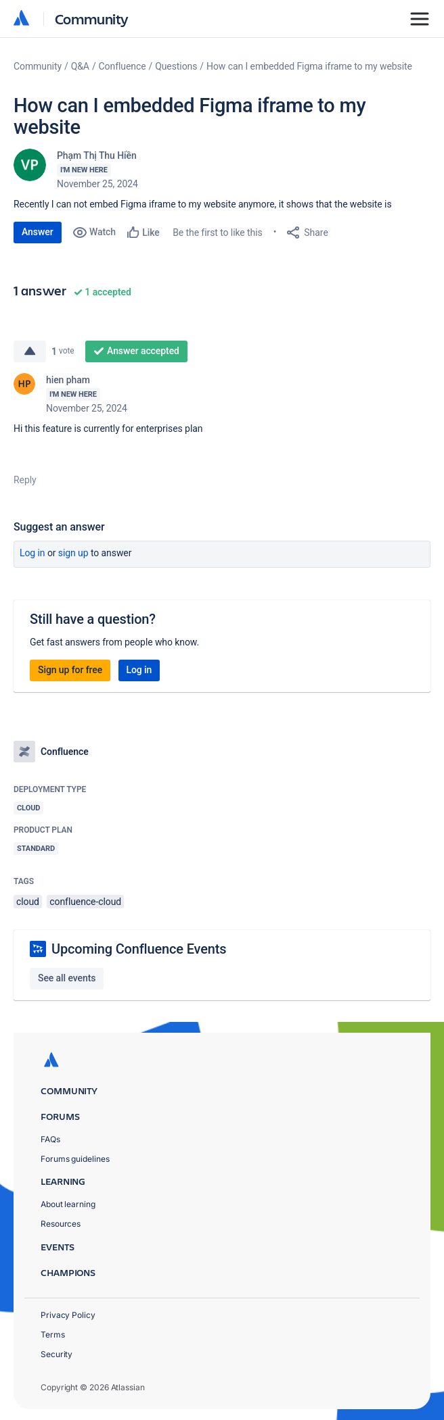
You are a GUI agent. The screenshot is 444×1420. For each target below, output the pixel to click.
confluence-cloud (85, 901)
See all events (66, 978)
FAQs (50, 1139)
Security (56, 1354)
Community (92, 18)
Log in (32, 552)
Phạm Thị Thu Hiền (97, 155)
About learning (68, 1204)
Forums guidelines (75, 1159)
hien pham (68, 379)
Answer (37, 231)
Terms (53, 1334)
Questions (176, 66)
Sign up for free (70, 669)
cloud (27, 901)
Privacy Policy (68, 1315)
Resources (61, 1224)
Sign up (73, 552)
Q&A (80, 66)
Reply (25, 479)
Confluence (122, 66)
